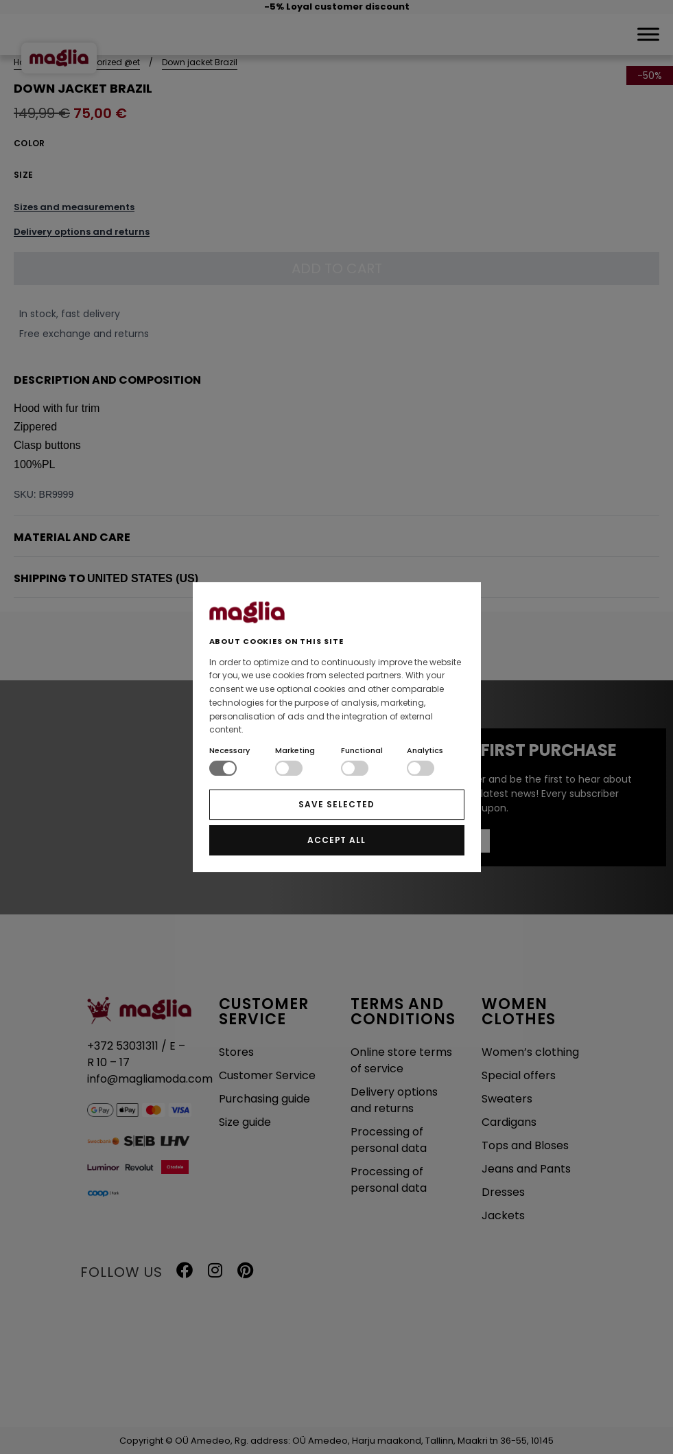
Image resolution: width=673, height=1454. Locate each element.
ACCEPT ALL (336, 840)
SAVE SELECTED (336, 804)
